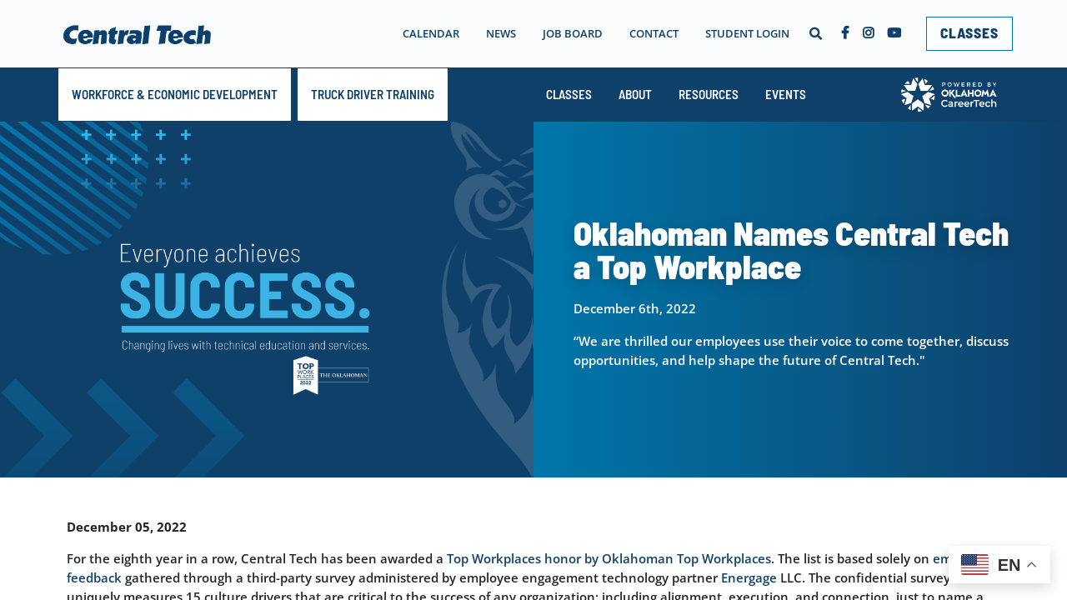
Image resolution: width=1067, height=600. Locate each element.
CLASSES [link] (969, 32)
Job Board (573, 33)
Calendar (431, 33)
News (501, 33)
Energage (749, 577)
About (635, 94)
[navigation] (567, 34)
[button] (815, 34)
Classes (569, 94)
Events (785, 94)
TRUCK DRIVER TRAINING (372, 94)
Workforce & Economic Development (175, 94)
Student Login (747, 33)
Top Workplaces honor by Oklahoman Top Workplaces (609, 558)
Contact (654, 33)
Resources (709, 94)
